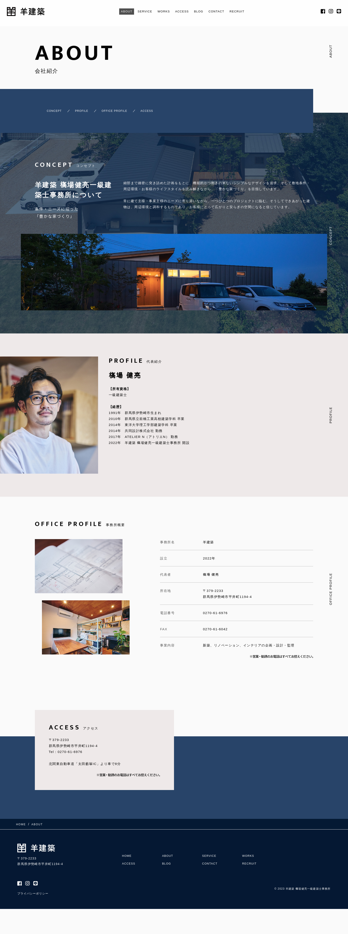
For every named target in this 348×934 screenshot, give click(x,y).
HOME (127, 847)
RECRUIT (242, 11)
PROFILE (80, 109)
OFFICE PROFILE (121, 109)
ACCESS (182, 11)
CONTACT (220, 11)
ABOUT (120, 11)
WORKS (161, 11)
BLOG (200, 11)
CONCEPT (45, 109)
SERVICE (140, 11)
